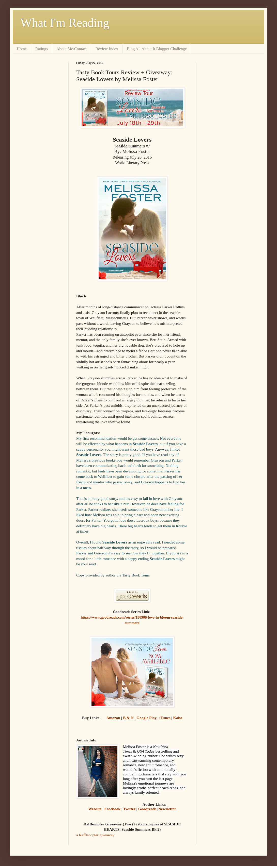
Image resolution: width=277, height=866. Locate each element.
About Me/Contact (71, 49)
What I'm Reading (64, 22)
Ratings (41, 49)
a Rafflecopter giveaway (95, 835)
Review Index (107, 49)
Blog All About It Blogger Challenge (157, 49)
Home (22, 49)
